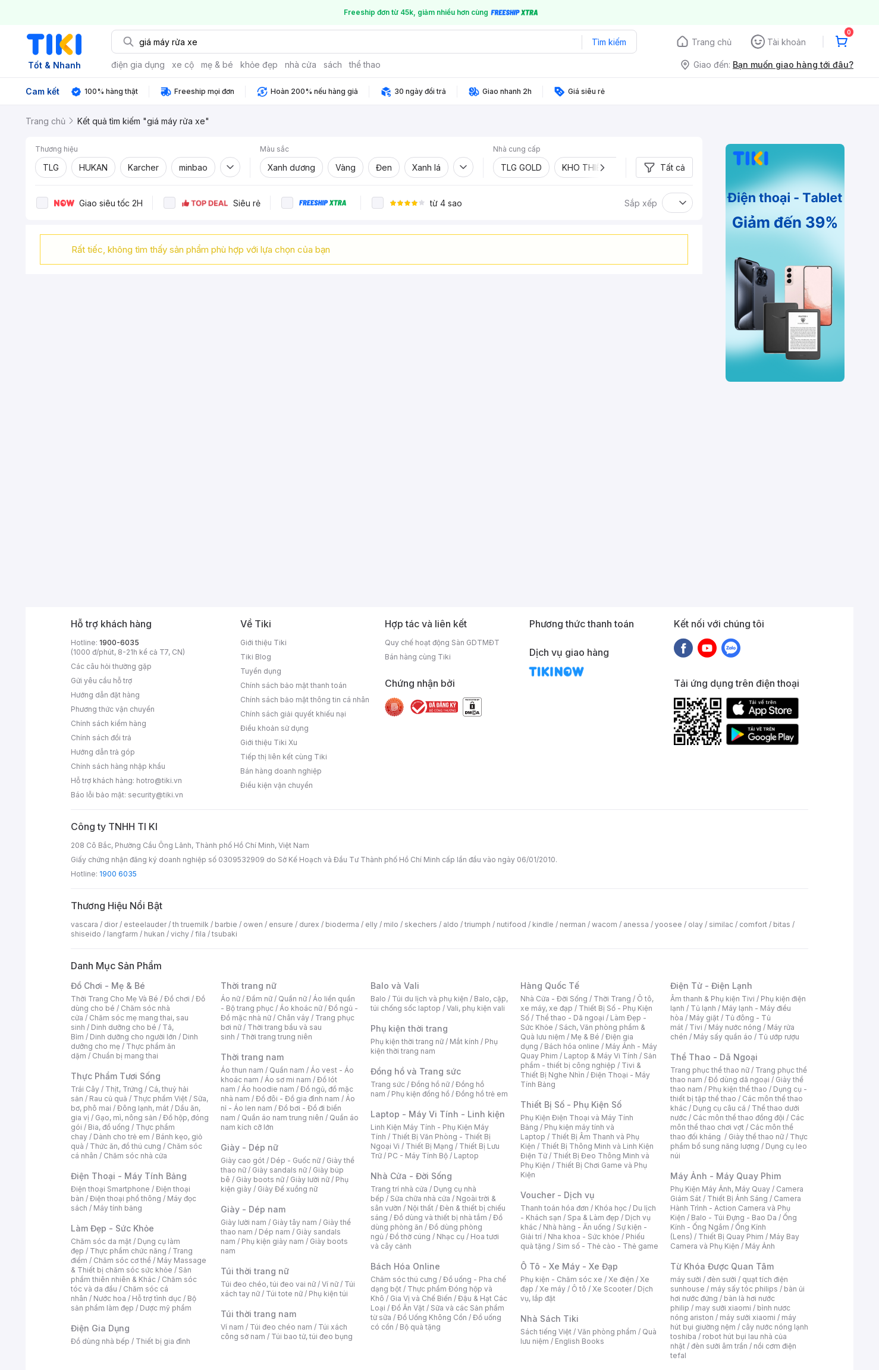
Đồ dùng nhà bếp (100, 1341)
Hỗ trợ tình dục (156, 1298)
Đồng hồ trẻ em (482, 1093)
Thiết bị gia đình (163, 1341)
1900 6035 (118, 873)
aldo (451, 924)
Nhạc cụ (450, 1236)
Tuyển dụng (260, 671)
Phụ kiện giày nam (272, 1241)
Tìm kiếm (609, 42)
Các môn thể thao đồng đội (738, 1117)
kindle (543, 924)
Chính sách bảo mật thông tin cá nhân (304, 699)
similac (721, 924)
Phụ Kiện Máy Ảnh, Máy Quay (720, 1188)
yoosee (668, 924)
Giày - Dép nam (253, 1209)
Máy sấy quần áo (722, 1036)
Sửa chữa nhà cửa (420, 1198)
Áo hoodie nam (267, 1089)
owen (253, 924)
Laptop (466, 1155)
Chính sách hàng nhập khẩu (118, 766)
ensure (281, 924)
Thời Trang (612, 998)
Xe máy (552, 1288)
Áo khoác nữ (301, 1008)
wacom (604, 924)
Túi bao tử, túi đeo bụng (312, 1336)
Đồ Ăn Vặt (408, 1307)
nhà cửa (300, 64)
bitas (781, 924)
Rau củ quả (108, 1098)
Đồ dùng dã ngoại (739, 1079)
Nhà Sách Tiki (549, 1319)
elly (371, 924)
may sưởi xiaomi (723, 1307)
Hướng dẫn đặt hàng (105, 694)
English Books (579, 1341)
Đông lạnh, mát (143, 1108)
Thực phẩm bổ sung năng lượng (739, 1141)
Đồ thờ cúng (410, 1236)
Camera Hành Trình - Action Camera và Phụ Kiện (735, 1208)
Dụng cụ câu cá (719, 1108)
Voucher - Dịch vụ (557, 1195)
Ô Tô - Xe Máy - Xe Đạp (569, 1266)
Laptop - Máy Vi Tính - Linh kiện (438, 1114)
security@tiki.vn (155, 794)
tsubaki (224, 933)
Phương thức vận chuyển (113, 709)
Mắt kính (464, 1041)
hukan (154, 933)
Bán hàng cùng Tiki (418, 656)
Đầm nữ (259, 998)
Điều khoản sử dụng (274, 728)
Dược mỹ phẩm (166, 1307)
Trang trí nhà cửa (399, 1188)
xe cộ (183, 64)
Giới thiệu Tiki (263, 642)
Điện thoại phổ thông (125, 1198)
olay (695, 924)
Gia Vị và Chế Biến (421, 1298)
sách (333, 64)
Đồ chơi (177, 998)
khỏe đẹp (259, 64)
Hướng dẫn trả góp (103, 751)
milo (391, 924)
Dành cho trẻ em (121, 1136)
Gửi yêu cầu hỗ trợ (101, 680)
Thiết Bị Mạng (429, 1146)
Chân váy (293, 1017)
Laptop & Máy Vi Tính (601, 1055)
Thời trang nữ (249, 986)
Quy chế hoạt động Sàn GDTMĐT (442, 642)
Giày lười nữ (309, 1179)
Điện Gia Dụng (100, 1328)
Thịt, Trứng (124, 1089)
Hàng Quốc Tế (549, 986)
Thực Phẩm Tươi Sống (116, 1076)
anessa (636, 924)
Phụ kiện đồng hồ (420, 1093)
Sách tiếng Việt (546, 1331)
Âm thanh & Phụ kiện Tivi (712, 998)
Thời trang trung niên (276, 1036)
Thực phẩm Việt (160, 1098)
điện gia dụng (138, 64)
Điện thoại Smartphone (110, 1188)
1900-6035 (119, 642)
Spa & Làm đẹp (593, 1217)
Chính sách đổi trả (101, 737)
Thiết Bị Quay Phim (731, 1236)
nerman (573, 924)
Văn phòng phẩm (606, 1331)
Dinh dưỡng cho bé (123, 1027)
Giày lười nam (243, 1222)
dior (111, 924)
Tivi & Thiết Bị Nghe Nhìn (580, 1070)
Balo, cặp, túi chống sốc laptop (439, 1003)
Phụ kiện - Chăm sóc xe (561, 1279)
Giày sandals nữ (279, 1169)
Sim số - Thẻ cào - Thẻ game (607, 1246)
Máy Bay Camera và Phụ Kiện (734, 1241)
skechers (420, 924)
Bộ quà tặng (420, 1326)
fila (200, 933)
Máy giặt (704, 1017)
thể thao (365, 64)
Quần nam (286, 1070)
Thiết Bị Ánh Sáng (737, 1198)
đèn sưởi (721, 1279)
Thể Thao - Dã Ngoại (714, 1057)
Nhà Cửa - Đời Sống (411, 1176)
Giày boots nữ (260, 1179)
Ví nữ (330, 1284)
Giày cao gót (243, 1160)
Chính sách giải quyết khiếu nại (293, 713)
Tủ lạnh (703, 1008)
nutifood (511, 924)
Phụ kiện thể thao (737, 1089)
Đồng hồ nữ (430, 1084)
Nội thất (420, 1208)
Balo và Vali (395, 986)
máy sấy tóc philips (744, 1288)
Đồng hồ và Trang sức (416, 1071)
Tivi (695, 1027)
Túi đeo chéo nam (281, 1326)
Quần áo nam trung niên (282, 1117)
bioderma (342, 924)
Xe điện (621, 1279)
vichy (180, 933)
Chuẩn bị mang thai (125, 1055)
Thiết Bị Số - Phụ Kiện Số (570, 1104)
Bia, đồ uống (109, 1127)
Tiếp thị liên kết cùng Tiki (283, 756)
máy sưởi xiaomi (748, 1317)
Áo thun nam (242, 1070)
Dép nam (274, 1231)
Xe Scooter (612, 1288)
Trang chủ (712, 42)
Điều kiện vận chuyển (276, 785)
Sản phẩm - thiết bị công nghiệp (588, 1060)
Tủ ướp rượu (778, 1036)
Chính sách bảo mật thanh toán (293, 685)
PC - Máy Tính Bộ (418, 1155)
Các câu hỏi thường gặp (111, 666)
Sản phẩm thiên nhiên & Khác (131, 1274)
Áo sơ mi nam (288, 1079)
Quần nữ (292, 998)
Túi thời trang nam (258, 1314)
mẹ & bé (217, 64)
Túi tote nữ (284, 1293)
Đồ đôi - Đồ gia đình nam (298, 1098)
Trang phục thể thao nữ (709, 1070)
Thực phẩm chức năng (128, 1250)
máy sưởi (685, 1279)
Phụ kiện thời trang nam (434, 1046)
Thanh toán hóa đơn (554, 1208)
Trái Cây (85, 1089)
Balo (378, 998)
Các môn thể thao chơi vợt (737, 1122)
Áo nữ (230, 998)
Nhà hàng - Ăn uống (577, 1227)
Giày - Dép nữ (249, 1147)
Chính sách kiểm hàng (108, 723)
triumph (477, 924)
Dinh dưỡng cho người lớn (133, 1036)
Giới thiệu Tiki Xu (268, 742)
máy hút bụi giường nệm (733, 1322)
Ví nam (232, 1326)
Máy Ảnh (760, 1246)
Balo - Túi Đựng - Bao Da (734, 1217)
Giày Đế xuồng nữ (288, 1188)
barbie (226, 924)
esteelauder (145, 924)
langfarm (122, 933)
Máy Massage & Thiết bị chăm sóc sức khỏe (138, 1265)
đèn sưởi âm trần (719, 1345)
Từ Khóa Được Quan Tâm (722, 1266)
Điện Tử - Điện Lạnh (711, 986)
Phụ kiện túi (328, 1293)
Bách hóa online (571, 1046)
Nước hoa (109, 1298)
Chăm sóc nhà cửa (135, 1155)
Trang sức (388, 1084)
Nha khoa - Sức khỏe (584, 1236)
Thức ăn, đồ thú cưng (125, 1146)
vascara (84, 924)
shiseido (86, 933)
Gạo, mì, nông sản (126, 1117)
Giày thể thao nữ (756, 1136)
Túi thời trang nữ (255, 1271)
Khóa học (611, 1208)
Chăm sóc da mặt (101, 1241)
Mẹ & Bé (585, 1036)
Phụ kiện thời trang (409, 1028)
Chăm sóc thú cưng (404, 1279)
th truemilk (190, 924)
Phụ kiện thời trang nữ (407, 1041)
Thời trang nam (252, 1057)
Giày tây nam (294, 1222)
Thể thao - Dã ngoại (569, 1017)
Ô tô (579, 1288)
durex (309, 924)
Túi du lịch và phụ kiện (430, 998)
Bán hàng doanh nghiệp (281, 770)
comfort (753, 924)
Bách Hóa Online (405, 1266)
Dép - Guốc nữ (296, 1160)
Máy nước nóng (734, 1027)
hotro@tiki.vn (159, 780)
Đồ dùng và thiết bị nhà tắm (440, 1217)
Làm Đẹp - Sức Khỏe (112, 1228)
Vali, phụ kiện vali (476, 1008)
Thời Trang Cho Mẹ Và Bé (114, 998)
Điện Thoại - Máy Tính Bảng (129, 1176)
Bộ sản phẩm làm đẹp (133, 1303)
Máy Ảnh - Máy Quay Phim (725, 1176)
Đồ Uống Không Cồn (432, 1317)
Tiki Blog (255, 656)
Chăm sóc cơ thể (122, 1260)
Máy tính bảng (117, 1208)
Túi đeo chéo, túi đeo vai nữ (268, 1284)
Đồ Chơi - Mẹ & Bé (108, 986)
